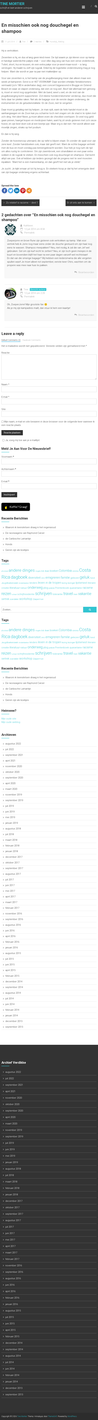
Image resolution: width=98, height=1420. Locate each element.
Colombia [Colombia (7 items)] (65, 570)
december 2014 (13, 981)
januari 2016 (11, 947)
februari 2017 (12, 907)
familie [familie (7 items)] (65, 577)
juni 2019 (9, 811)
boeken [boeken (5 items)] (54, 570)
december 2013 (13, 1021)
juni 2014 (9, 1004)
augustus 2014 (13, 992)
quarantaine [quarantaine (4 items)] (75, 588)
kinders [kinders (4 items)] (33, 582)
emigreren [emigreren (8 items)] (53, 577)
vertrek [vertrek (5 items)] (5, 599)
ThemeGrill (52, 1416)
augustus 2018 (13, 828)
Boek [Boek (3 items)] (47, 571)
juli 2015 (9, 958)
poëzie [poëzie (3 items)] (52, 588)
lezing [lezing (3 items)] (64, 583)
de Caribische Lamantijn (18, 538)
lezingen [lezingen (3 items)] (71, 583)
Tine (23, 42)
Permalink (27, 232)
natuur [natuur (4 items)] (23, 588)
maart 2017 (11, 902)
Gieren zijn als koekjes (17, 550)
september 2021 (14, 755)
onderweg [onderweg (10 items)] (35, 587)
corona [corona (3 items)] (75, 571)
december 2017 (13, 857)
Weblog (61, 42)
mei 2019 (10, 817)
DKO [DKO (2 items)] (43, 578)
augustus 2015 (13, 953)
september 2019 (14, 800)
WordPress (72, 1416)
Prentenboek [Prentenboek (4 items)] (62, 588)
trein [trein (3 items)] (76, 594)
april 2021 (10, 760)
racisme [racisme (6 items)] (88, 587)
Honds (8, 544)
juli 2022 (9, 749)
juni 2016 (9, 930)
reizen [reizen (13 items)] (6, 593)
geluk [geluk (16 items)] (85, 577)
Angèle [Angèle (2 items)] (38, 571)
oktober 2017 (12, 862)
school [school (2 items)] (14, 594)
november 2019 (13, 794)
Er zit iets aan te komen (81, 202)
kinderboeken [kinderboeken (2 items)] (24, 583)
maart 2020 (11, 789)
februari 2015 (12, 975)
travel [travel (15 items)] (68, 593)
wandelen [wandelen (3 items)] (14, 599)
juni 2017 (9, 885)
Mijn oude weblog (10, 722)
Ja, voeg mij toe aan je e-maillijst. (20, 440)
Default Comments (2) (10, 340)
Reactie (5, 352)
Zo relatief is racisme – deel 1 (20, 202)
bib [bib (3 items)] (42, 571)
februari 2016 (12, 941)
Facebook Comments (32, 340)
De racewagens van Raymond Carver (25, 533)
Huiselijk (53, 42)
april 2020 (10, 783)
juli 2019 (9, 806)
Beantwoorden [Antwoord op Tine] (86, 315)
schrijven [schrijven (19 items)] (43, 593)
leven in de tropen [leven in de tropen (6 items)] (49, 582)
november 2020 (13, 766)
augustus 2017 (13, 874)
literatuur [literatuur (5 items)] (15, 587)
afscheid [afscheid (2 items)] (4, 571)
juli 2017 (9, 879)
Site (3, 409)
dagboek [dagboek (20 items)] (19, 577)
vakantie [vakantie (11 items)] (84, 594)
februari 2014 (12, 1009)
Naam (5, 384)
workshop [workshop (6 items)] (25, 599)
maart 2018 (11, 840)
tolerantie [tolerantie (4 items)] (58, 594)
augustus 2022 (13, 743)
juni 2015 (9, 964)
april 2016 (10, 936)
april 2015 (10, 970)
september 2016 (14, 919)
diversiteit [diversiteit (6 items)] (34, 577)
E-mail (5, 397)
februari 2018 (12, 845)
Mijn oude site (8, 718)
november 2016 (13, 913)
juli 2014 (9, 998)
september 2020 (14, 777)
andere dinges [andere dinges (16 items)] (22, 570)
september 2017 (14, 868)
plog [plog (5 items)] (45, 587)
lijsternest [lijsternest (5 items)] (81, 582)
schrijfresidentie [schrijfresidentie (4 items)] (26, 594)
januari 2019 (11, 823)
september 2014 (14, 987)
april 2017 (10, 896)
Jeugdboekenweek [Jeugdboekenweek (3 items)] (9, 583)
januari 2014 (11, 1015)
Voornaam (7, 456)
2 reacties (37, 42)
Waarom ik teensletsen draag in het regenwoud (30, 527)
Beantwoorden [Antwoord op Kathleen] (86, 272)
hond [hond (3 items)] (92, 578)
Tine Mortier (12, 4)
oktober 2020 (12, 772)
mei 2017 (10, 891)
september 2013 (14, 1026)
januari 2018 (11, 851)
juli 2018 (9, 834)
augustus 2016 (13, 924)
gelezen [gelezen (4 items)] (74, 577)
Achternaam (8, 469)
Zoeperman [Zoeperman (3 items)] (38, 599)
